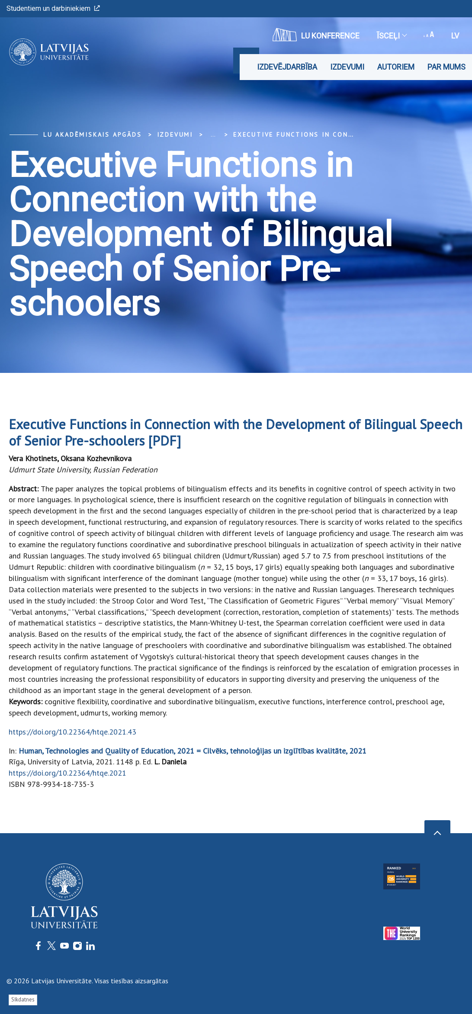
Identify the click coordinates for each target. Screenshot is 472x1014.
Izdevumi (347, 66)
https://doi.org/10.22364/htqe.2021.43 (72, 732)
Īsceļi (391, 35)
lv (455, 35)
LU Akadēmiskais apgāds (92, 134)
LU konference (316, 34)
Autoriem (395, 66)
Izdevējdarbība (287, 66)
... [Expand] (213, 134)
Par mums (446, 66)
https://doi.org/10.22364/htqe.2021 (67, 773)
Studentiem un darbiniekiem (53, 8)
